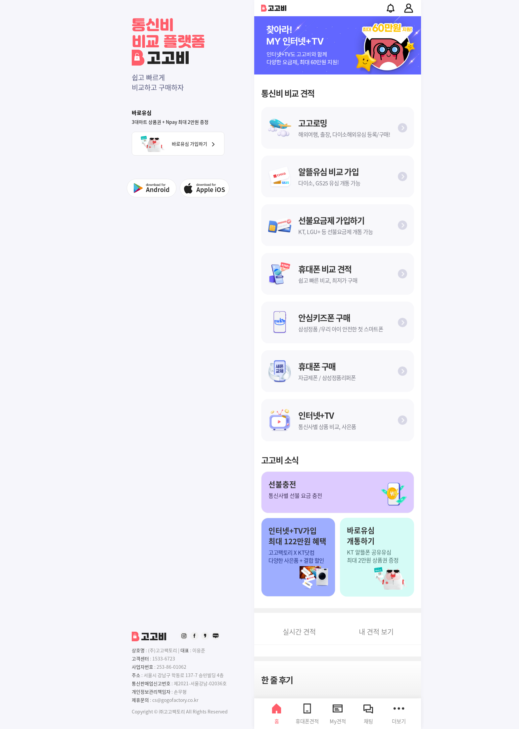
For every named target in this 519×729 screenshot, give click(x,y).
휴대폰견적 (307, 714)
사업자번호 (142, 666)
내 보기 (376, 631)
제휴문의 (140, 700)
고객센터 (140, 658)
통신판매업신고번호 (151, 683)
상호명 (138, 650)
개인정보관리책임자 (151, 691)
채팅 (368, 714)
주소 (136, 675)
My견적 (338, 714)
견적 (299, 631)
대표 (184, 650)
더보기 (399, 714)
